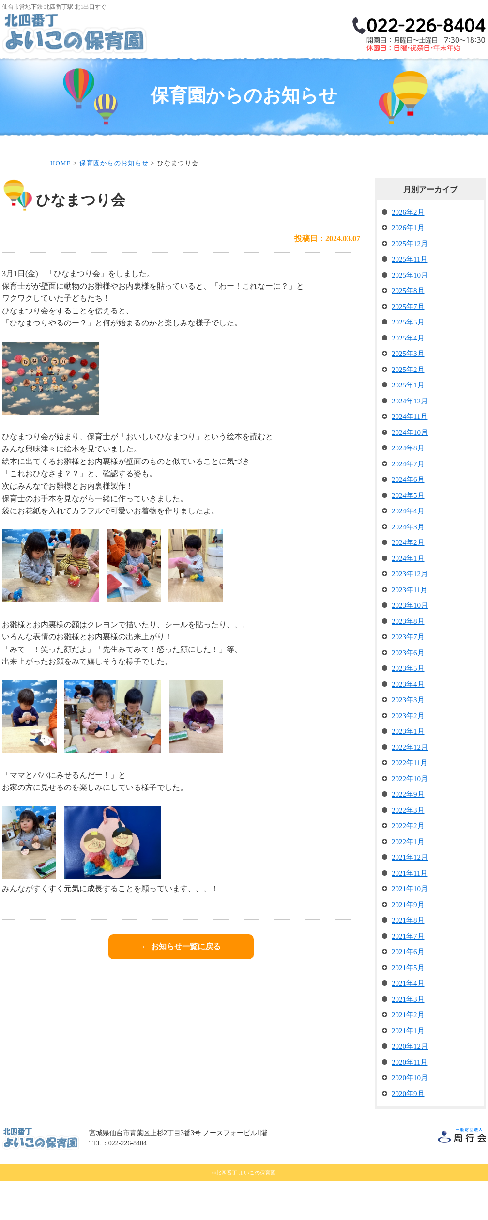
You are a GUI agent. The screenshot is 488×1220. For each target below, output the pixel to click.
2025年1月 (408, 424)
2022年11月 (409, 801)
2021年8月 (408, 959)
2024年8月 (408, 487)
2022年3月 (408, 849)
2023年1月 (408, 770)
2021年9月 (408, 943)
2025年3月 (408, 392)
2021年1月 (408, 1069)
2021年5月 (408, 1006)
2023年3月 (408, 738)
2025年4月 (408, 377)
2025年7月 (408, 345)
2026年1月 (408, 266)
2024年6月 (408, 518)
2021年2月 (408, 1053)
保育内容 (268, 71)
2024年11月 (409, 455)
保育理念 (122, 71)
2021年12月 (410, 896)
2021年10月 (410, 927)
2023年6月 (408, 691)
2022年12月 (410, 786)
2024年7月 (408, 503)
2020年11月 (409, 1101)
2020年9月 (408, 1132)
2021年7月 (408, 975)
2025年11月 (409, 298)
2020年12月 (410, 1085)
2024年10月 (410, 471)
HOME (26, 79)
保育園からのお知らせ (114, 202)
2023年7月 (408, 675)
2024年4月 (408, 550)
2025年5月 (408, 361)
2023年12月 (410, 613)
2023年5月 (408, 707)
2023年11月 (409, 629)
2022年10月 (410, 817)
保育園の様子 (413, 71)
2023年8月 (408, 660)
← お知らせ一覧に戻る (181, 985)
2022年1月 (408, 880)
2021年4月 (408, 1022)
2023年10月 (410, 644)
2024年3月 (408, 566)
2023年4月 (408, 723)
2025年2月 (408, 408)
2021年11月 (409, 912)
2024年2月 (408, 581)
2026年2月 (408, 251)
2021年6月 (408, 990)
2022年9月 (408, 833)
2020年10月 (410, 1116)
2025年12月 (410, 282)
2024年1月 (408, 597)
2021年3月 (408, 1038)
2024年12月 (410, 440)
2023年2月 (408, 754)
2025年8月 (408, 329)
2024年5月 (408, 534)
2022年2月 (408, 864)
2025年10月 (410, 314)
